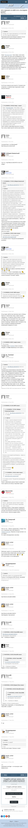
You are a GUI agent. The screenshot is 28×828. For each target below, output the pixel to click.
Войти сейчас (14, 802)
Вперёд (22, 18)
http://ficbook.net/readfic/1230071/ (10, 634)
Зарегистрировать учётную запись (14, 793)
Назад (5, 18)
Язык (11, 821)
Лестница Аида (8, 55)
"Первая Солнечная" (6, 531)
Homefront (12, 345)
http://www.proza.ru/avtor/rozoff (9, 237)
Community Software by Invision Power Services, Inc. (14, 825)
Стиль (16, 821)
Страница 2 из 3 (14, 18)
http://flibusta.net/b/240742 (13, 185)
